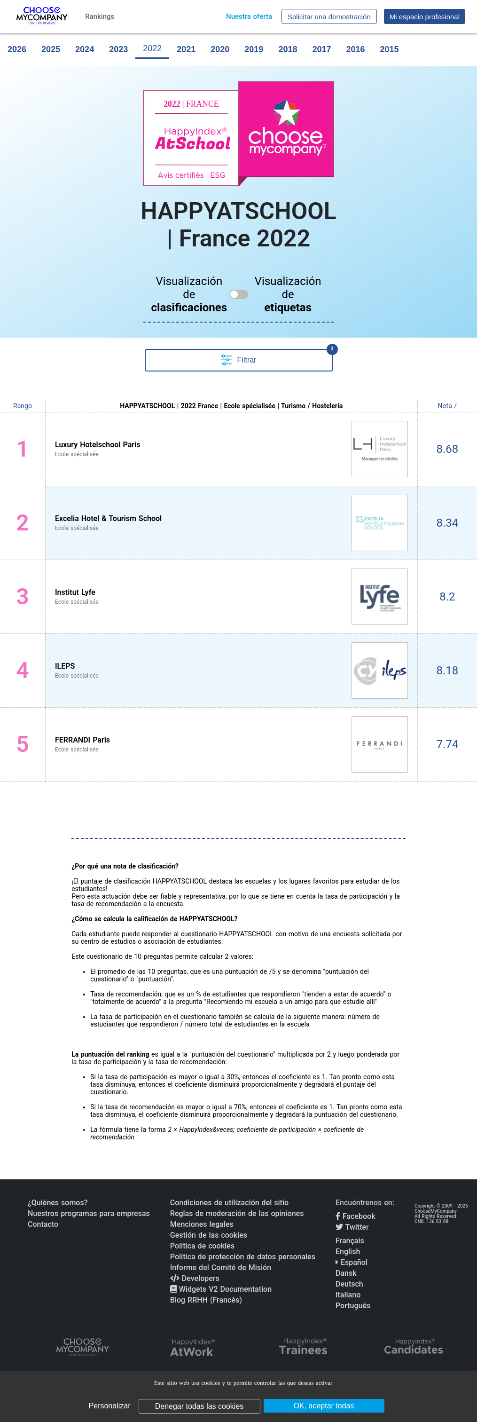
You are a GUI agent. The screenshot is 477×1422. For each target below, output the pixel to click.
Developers (194, 1278)
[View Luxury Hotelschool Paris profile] (231, 449)
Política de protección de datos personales (242, 1256)
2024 (84, 49)
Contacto (43, 1224)
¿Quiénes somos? (57, 1202)
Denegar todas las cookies (199, 1406)
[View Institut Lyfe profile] (231, 597)
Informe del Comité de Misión (220, 1267)
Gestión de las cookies (208, 1235)
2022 (152, 48)
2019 (253, 49)
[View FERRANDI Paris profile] (231, 744)
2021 (186, 49)
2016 (355, 49)
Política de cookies (202, 1245)
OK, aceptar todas (324, 1406)
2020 (220, 49)
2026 (17, 49)
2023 (118, 49)
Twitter (352, 1227)
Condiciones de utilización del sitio (229, 1202)
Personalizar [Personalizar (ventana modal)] (110, 1406)
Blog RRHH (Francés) (206, 1300)
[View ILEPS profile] (231, 670)
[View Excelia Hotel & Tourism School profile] (231, 523)
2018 (287, 49)
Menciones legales (202, 1224)
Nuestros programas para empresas (89, 1213)
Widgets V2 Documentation (221, 1289)
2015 (389, 49)
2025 (50, 49)
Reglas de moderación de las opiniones (237, 1213)
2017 (321, 49)
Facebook (355, 1216)
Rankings (99, 16)
